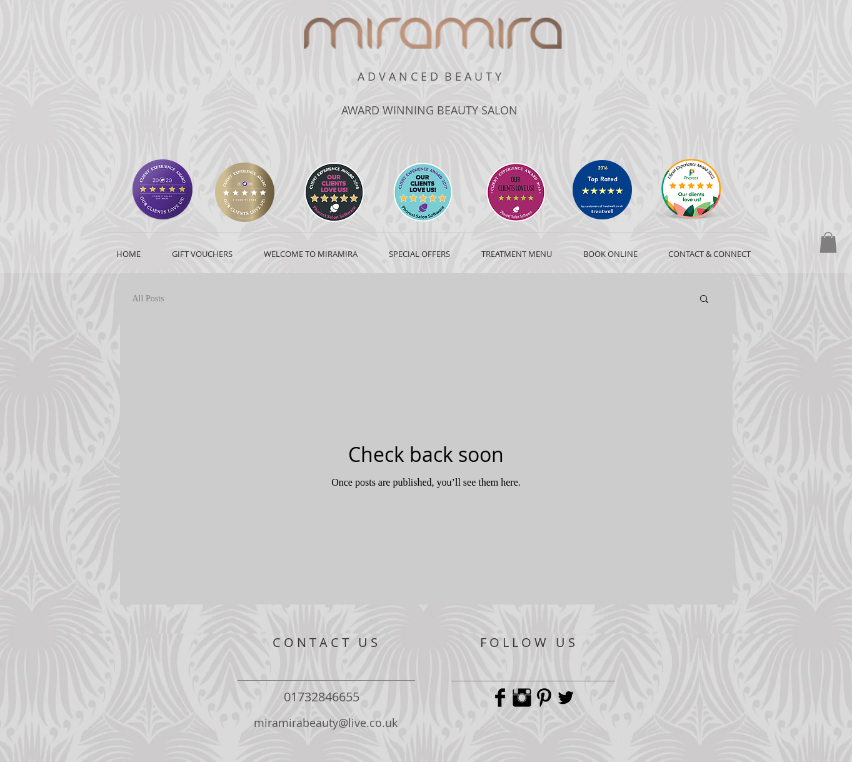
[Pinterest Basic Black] (543, 697)
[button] (828, 242)
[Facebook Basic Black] (500, 697)
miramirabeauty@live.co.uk (326, 722)
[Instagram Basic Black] (522, 697)
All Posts (148, 298)
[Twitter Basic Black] (565, 697)
